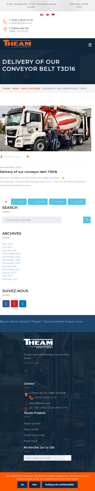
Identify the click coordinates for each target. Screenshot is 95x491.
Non (35, 484)
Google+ (57, 201)
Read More (31, 362)
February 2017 (10, 279)
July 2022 (7, 247)
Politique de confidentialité (59, 484)
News (16, 88)
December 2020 (11, 253)
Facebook (37, 201)
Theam (6, 88)
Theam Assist (30, 440)
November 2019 (11, 263)
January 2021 (9, 250)
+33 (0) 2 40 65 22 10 (45, 397)
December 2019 (11, 260)
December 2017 (11, 269)
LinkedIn (76, 201)
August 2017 (9, 272)
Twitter (18, 201)
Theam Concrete (32, 423)
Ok (22, 484)
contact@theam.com (39, 403)
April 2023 (7, 244)
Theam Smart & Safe (34, 435)
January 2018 (9, 266)
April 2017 (7, 275)
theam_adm (14, 156)
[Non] (91, 481)
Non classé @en (30, 88)
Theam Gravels (31, 429)
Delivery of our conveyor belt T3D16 (28, 172)
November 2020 (11, 256)
